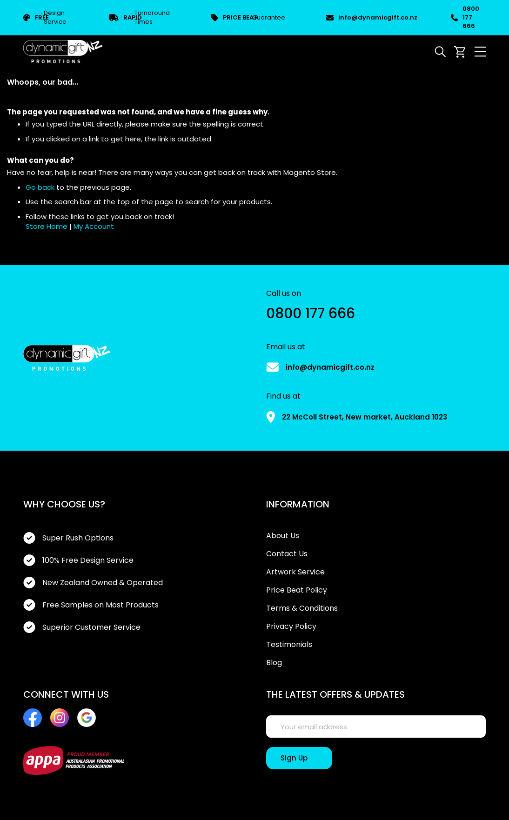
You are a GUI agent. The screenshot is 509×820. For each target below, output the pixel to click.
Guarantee (248, 17)
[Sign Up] (299, 758)
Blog (274, 663)
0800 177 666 (465, 17)
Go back (40, 187)
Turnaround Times (139, 17)
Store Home (46, 226)
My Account (94, 226)
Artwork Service (295, 572)
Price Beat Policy (296, 590)
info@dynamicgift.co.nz (368, 17)
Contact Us (287, 554)
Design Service (45, 17)
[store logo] (62, 51)
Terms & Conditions (302, 608)
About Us (282, 536)
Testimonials (289, 644)
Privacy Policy (291, 626)
